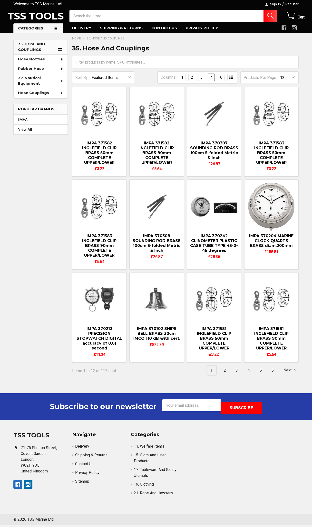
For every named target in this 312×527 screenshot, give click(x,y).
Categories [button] (30, 32)
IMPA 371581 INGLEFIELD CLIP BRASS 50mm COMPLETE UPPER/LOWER (214, 343)
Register (292, 4)
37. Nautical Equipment (41, 85)
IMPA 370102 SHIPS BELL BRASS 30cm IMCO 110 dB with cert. (156, 338)
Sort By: (81, 82)
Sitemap (82, 483)
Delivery (81, 32)
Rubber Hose (40, 73)
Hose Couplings (40, 97)
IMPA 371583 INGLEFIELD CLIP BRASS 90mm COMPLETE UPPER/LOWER (99, 250)
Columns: (168, 81)
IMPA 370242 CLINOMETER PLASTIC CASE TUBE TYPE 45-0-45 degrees (214, 247)
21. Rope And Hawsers (153, 494)
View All (25, 134)
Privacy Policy (202, 32)
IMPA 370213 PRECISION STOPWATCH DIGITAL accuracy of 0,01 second (99, 343)
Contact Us (164, 32)
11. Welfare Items (149, 448)
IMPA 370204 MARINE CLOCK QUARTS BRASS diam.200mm (271, 245)
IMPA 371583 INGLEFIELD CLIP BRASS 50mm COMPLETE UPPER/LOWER (271, 157)
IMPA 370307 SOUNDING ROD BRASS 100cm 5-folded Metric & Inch (214, 154)
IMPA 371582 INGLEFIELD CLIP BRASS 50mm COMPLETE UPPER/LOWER (99, 157)
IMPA (23, 124)
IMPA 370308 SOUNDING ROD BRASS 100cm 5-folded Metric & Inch (157, 247)
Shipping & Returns (121, 32)
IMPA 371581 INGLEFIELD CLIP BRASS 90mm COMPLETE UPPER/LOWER (271, 343)
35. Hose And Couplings (31, 51)
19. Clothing (144, 486)
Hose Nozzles (40, 63)
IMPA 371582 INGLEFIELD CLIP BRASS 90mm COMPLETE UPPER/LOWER (156, 157)
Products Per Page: (260, 82)
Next (290, 374)
